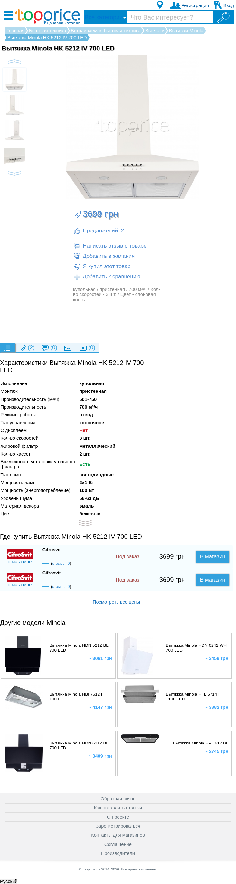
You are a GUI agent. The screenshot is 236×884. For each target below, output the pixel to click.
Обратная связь (118, 798)
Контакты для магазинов (118, 835)
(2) (27, 348)
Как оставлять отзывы (118, 807)
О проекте (118, 817)
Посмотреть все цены (116, 602)
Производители (118, 853)
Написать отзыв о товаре (109, 246)
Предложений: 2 (98, 231)
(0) (49, 348)
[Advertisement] (117, 322)
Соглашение (118, 844)
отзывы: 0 (61, 563)
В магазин (212, 557)
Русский (8, 881)
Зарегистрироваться (118, 826)
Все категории (104, 17)
